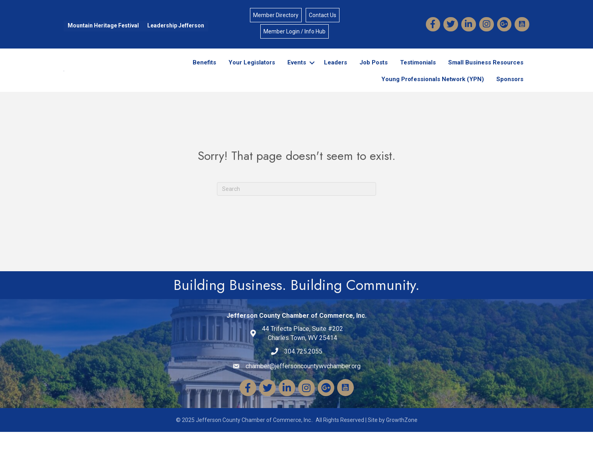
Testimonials (418, 70)
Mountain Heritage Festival (103, 25)
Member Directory (275, 15)
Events (296, 70)
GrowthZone (401, 437)
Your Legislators (251, 70)
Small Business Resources (485, 70)
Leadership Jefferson (175, 25)
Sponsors (509, 87)
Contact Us (322, 15)
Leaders (335, 70)
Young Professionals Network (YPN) (432, 87)
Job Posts (373, 70)
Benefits (204, 70)
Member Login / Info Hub (294, 31)
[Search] (296, 205)
